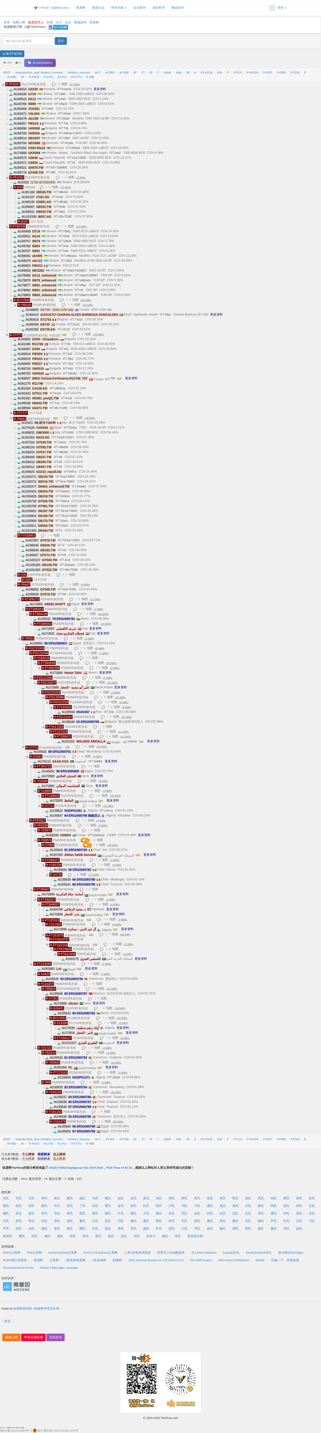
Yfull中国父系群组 (15, 1260)
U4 (81, 290)
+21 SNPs (81, 226)
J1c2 (70, 363)
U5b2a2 (75, 148)
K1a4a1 (81, 486)
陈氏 (57, 1198)
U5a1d (67, 113)
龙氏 (70, 1221)
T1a (57, 403)
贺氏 (19, 1228)
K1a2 (58, 393)
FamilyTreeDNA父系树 (62, 1253)
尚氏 (286, 1221)
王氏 (31, 1198)
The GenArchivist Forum (18, 1268)
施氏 (133, 1221)
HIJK (178, 72)
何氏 (223, 1198)
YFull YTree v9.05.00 (119, 1168)
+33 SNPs (98, 334)
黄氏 (146, 1198)
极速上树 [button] (11, 1337)
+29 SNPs (118, 1121)
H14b (62, 206)
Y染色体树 (99, 1260)
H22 (70, 353)
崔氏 (235, 1206)
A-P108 (124, 72)
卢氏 (172, 1206)
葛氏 (111, 1236)
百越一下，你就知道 (285, 1260)
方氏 (146, 1213)
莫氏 (223, 1206)
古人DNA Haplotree (204, 1253)
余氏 (95, 1206)
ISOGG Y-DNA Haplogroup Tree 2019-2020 (76, 1168)
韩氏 (274, 1206)
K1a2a (72, 427)
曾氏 (31, 1213)
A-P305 (110, 72)
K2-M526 (206, 72)
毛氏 (184, 1221)
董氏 (82, 1221)
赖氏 (108, 1213)
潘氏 (210, 1206)
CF (151, 72)
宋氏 (70, 1206)
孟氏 (108, 1221)
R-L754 (48, 77)
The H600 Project (201, 1260)
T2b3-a (64, 501)
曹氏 (6, 1206)
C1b (111, 711)
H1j (66, 349)
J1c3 (67, 560)
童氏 (299, 1213)
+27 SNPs (74, 84)
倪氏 (124, 1236)
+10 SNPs (87, 305)
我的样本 (158, 8)
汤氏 (31, 1228)
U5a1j (66, 231)
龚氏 (197, 1221)
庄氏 (248, 1213)
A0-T (98, 72)
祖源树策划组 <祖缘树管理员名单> (37, 1308)
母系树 (80, 8)
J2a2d (116, 1077)
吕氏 (248, 1206)
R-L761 (62, 77)
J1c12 (76, 324)
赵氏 (121, 1198)
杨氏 (82, 1198)
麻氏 (165, 1236)
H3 (60, 457)
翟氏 (60, 1236)
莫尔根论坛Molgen (290, 1253)
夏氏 (235, 1221)
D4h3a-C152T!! (73, 133)
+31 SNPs (125, 736)
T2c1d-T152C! (65, 437)
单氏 (31, 1221)
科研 (50, 22)
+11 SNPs (95, 599)
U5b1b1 (72, 373)
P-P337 (267, 72)
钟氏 (299, 1206)
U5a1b (63, 103)
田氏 (133, 1206)
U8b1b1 (63, 192)
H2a (70, 368)
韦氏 (57, 1213)
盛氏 (261, 1228)
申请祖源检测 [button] (33, 1337)
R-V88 (90, 77)
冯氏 (184, 1206)
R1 (23, 77)
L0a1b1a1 (99, 835)
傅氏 (235, 1228)
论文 (68, 22)
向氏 (95, 1228)
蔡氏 (44, 1206)
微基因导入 (36, 22)
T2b (66, 123)
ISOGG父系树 (12, 1253)
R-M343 (34, 77)
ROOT (6, 72)
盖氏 (108, 1228)
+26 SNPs (103, 614)
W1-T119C (61, 408)
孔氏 (312, 1206)
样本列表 (119, 8)
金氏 (121, 1206)
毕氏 (286, 1213)
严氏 (6, 1228)
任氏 (172, 1213)
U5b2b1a (60, 388)
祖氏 (172, 1228)
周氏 (172, 1198)
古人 (59, 22)
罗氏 (44, 1213)
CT (143, 72)
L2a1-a (108, 810)
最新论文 (98, 8)
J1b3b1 (98, 761)
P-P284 (281, 72)
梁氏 (248, 1198)
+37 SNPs (65, 187)
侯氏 (286, 1206)
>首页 (7, 1321)
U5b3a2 (63, 201)
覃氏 (108, 1206)
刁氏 (312, 1221)
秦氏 (210, 1221)
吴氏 (133, 1198)
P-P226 (295, 72)
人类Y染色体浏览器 (137, 1253)
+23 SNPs (89, 418)
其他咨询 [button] (55, 1337)
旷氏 (159, 1228)
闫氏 (121, 1221)
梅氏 (47, 1236)
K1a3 (60, 197)
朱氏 (197, 1198)
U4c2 (117, 152)
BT (135, 72)
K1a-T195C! (79, 157)
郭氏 (235, 1198)
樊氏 (22, 1236)
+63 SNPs (85, 300)
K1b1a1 (65, 491)
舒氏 (172, 1221)
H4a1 (62, 211)
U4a (65, 246)
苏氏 (19, 1213)
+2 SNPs (81, 177)
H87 (53, 172)
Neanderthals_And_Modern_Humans (39, 72)
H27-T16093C (59, 167)
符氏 (34, 1236)
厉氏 (137, 1236)
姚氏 (261, 1206)
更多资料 (100, 89)
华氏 (178, 1236)
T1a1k (78, 319)
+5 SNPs (126, 707)
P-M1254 (252, 72)
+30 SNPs (115, 795)
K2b (219, 72)
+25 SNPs (111, 663)
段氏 (248, 1228)
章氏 (98, 1236)
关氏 (286, 1228)
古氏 (299, 1221)
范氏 (184, 1213)
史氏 (312, 1213)
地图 (64, 84)
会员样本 (139, 8)
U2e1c (62, 442)
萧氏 (70, 1198)
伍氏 (95, 1221)
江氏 (184, 1228)
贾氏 (82, 1213)
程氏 (19, 1206)
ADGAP (260, 1260)
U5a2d (65, 118)
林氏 (184, 1198)
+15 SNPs (115, 1092)
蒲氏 (44, 1228)
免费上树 (19, 22)
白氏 (223, 1213)
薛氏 (223, 1221)
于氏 (197, 1206)
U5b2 (62, 94)
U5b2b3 (63, 447)
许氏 (57, 1206)
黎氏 (133, 1213)
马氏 (95, 1198)
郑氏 (31, 1206)
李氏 (44, 1198)
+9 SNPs (123, 702)
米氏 (85, 1236)
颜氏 (274, 1228)
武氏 (210, 1213)
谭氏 (159, 1221)
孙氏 (159, 1198)
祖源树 (38, 1260)
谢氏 (299, 1198)
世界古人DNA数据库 (171, 1253)
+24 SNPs (120, 697)
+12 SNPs (126, 717)
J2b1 (70, 358)
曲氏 (223, 1228)
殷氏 (70, 1228)
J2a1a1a (69, 564)
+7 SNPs (98, 609)
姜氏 (95, 1213)
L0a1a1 (132, 741)
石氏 (248, 1221)
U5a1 (66, 236)
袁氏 (197, 1213)
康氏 (274, 1213)
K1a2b (69, 143)
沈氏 (235, 1213)
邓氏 (261, 1213)
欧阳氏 (7, 1236)
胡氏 (274, 1198)
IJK (187, 72)
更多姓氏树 (195, 1236)
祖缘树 (117, 1260)
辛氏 (133, 1228)
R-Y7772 (76, 77)
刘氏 (19, 1198)
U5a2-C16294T (89, 275)
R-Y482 (12, 77)
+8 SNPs (97, 756)
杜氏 (146, 1206)
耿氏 (73, 1236)
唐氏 (286, 1198)
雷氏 (57, 1228)
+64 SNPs (125, 934)
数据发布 (178, 8)
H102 (70, 432)
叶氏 (121, 1213)
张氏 (6, 1198)
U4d (65, 250)
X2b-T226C (65, 216)
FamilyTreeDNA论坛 (259, 1253)
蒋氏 (159, 1213)
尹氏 (274, 1221)
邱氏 (44, 1221)
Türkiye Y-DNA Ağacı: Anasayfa (59, 1268)
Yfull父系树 (34, 1253)
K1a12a (66, 89)
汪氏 (6, 1221)
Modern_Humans (79, 72)
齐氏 (197, 1228)
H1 (74, 162)
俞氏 (210, 1228)
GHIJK (167, 72)
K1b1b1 (65, 496)
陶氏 (82, 1228)
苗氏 (70, 1213)
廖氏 (146, 1221)
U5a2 (62, 98)
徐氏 (210, 1198)
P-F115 (237, 72)
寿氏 (121, 1228)
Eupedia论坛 (231, 1253)
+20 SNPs (105, 624)
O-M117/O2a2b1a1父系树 (101, 1253)
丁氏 (82, 1206)
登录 (277, 8)
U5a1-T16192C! (77, 270)
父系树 (54, 1260)
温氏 (299, 1228)
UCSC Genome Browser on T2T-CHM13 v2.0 (155, 1260)
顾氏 (261, 1221)
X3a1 (168, 314)
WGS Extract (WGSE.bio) (233, 1260)
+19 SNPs (119, 1008)
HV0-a (72, 471)
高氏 (261, 1198)
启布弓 (151, 1236)
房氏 (57, 1221)
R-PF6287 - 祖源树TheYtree (54, 7)
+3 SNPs (85, 584)
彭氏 (312, 1198)
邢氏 (19, 1221)
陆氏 (159, 1206)
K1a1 (69, 398)
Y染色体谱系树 (75, 1260)
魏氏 (6, 1213)
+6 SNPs (99, 648)
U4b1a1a (71, 255)
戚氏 (146, 1228)
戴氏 (108, 1198)
